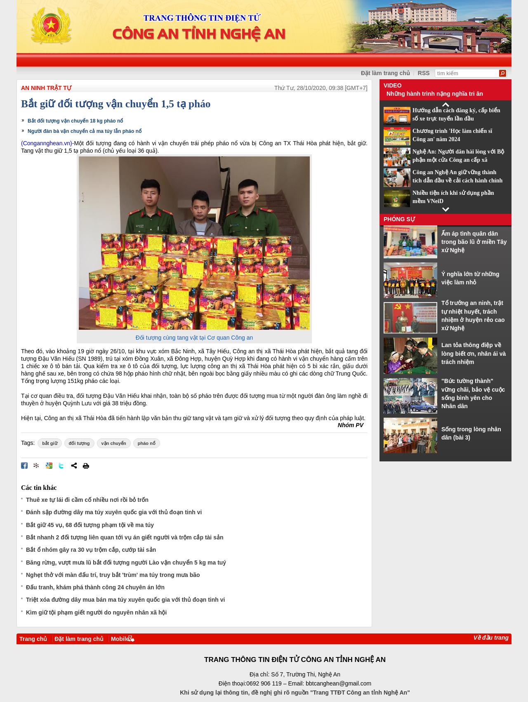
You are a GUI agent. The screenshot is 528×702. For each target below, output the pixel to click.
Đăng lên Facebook (24, 465)
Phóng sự (399, 219)
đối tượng (79, 443)
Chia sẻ (74, 465)
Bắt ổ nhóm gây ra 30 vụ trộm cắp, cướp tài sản (91, 549)
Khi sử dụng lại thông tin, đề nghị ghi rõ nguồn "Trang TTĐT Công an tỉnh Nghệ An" (295, 692)
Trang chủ (33, 639)
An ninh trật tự (46, 88)
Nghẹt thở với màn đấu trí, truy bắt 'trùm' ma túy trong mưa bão (113, 575)
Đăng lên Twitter (61, 465)
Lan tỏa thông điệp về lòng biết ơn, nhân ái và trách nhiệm (473, 353)
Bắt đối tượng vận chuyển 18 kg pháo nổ (75, 121)
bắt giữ (49, 443)
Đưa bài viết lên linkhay (36, 465)
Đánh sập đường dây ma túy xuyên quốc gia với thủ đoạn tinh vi (114, 512)
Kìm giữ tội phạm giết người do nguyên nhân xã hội (96, 612)
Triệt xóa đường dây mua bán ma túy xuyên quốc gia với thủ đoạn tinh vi (125, 599)
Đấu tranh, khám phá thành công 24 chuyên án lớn (95, 587)
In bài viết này (85, 465)
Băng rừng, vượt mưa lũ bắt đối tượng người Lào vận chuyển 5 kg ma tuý (126, 562)
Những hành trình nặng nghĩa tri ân (435, 93)
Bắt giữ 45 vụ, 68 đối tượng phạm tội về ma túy (90, 525)
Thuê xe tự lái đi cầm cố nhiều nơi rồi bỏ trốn (87, 499)
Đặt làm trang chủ (385, 73)
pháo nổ (147, 443)
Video (393, 85)
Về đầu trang (491, 637)
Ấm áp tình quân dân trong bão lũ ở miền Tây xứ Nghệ (474, 242)
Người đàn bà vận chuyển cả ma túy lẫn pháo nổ (84, 131)
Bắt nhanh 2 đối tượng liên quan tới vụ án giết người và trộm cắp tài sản (124, 537)
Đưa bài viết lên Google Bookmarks (49, 465)
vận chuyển (113, 443)
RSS (424, 73)
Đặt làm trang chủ (79, 639)
